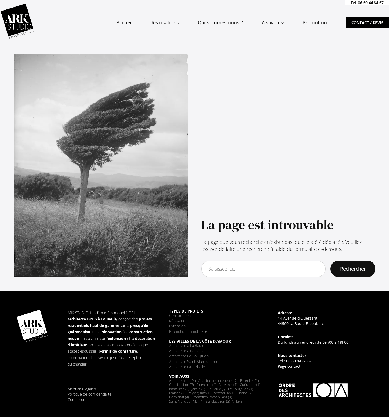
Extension (177, 326)
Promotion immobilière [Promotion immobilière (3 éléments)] (211, 397)
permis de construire (118, 351)
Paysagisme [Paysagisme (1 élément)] (199, 393)
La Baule (108, 318)
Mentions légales (82, 389)
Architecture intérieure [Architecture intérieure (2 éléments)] (218, 380)
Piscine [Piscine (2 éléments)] (245, 393)
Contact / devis (367, 22)
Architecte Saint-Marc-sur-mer (194, 361)
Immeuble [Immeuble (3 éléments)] (179, 389)
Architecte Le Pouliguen (189, 356)
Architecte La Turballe (187, 366)
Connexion (76, 399)
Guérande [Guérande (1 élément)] (250, 384)
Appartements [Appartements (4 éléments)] (182, 380)
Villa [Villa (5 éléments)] (237, 401)
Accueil (124, 22)
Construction (180, 315)
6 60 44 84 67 (372, 2)
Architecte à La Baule (186, 345)
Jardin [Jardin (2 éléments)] (198, 389)
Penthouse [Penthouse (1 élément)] (223, 393)
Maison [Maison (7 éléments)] (177, 393)
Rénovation (178, 320)
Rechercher (353, 268)
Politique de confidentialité (90, 394)
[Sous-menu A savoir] (282, 22)
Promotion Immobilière (188, 331)
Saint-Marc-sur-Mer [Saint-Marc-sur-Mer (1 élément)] (186, 401)
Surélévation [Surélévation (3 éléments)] (218, 401)
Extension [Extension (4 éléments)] (206, 384)
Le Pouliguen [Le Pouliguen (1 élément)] (240, 389)
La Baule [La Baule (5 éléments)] (217, 389)
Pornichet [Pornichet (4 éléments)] (179, 397)
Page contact (289, 366)
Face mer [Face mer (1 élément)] (228, 384)
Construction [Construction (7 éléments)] (181, 384)
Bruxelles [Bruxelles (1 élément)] (249, 380)
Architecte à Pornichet (187, 350)
